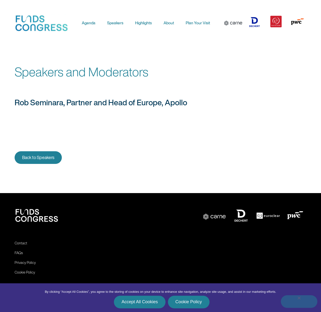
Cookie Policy (188, 301)
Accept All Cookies (139, 301)
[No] (299, 301)
